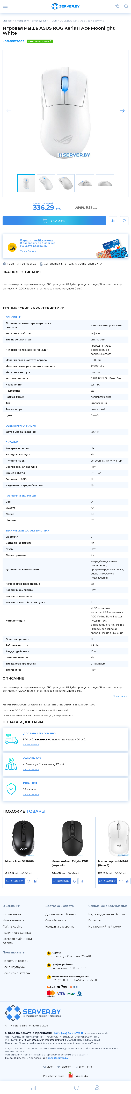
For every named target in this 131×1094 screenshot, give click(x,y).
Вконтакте (84, 1066)
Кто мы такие (12, 914)
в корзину (17, 881)
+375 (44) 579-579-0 (68, 1033)
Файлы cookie (12, 926)
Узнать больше (28, 251)
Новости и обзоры (16, 960)
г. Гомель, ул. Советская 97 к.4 (71, 956)
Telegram (64, 1066)
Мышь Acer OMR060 (19, 861)
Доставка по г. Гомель (60, 914)
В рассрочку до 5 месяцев (37, 243)
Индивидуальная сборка (106, 914)
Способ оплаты (56, 920)
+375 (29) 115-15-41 (62, 980)
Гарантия (95, 920)
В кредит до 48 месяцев (36, 240)
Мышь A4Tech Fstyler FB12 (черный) (70, 863)
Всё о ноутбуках (14, 967)
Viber (48, 1066)
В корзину (54, 220)
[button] (122, 110)
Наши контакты (14, 920)
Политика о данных (17, 932)
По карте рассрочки (34, 246)
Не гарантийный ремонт (106, 926)
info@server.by (58, 1058)
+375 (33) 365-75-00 (85, 980)
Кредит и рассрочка (60, 926)
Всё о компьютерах (16, 973)
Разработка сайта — (55, 1076)
